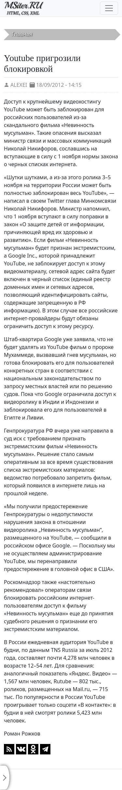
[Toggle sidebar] (5, 777)
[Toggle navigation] (109, 8)
